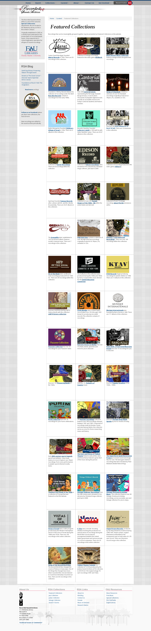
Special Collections (112, 598)
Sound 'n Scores (54, 603)
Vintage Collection (54, 600)
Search (38, 3)
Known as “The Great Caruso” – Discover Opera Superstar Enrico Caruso (31, 78)
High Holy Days (82, 237)
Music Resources (111, 593)
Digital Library (110, 603)
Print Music (109, 595)
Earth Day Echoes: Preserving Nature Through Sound (31, 71)
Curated (65, 3)
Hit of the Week (54, 274)
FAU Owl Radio (111, 600)
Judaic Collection (54, 598)
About (77, 3)
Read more (29, 90)
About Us (81, 593)
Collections (50, 3)
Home (28, 3)
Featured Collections (55, 593)
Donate (80, 600)
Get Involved (105, 3)
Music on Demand (83, 603)
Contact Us (89, 3)
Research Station (121, 3)
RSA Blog (80, 595)
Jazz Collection (53, 595)
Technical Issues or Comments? (30, 623)
